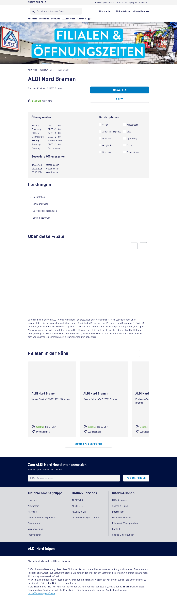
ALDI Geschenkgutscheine (85, 517)
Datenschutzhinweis (122, 517)
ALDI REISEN (79, 511)
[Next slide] (143, 245)
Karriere (32, 511)
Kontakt (116, 528)
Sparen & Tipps (120, 505)
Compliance (34, 523)
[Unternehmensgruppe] (126, 2)
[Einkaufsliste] (123, 11)
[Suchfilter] (56, 11)
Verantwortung (35, 528)
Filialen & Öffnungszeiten (125, 523)
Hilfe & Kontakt (120, 499)
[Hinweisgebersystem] (104, 2)
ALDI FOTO (77, 505)
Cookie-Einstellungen (123, 534)
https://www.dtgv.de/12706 (41, 593)
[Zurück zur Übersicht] (88, 444)
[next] (145, 353)
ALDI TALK (77, 499)
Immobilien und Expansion (41, 517)
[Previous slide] (134, 245)
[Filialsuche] (105, 11)
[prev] (136, 353)
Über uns (32, 499)
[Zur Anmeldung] (136, 478)
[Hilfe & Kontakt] (141, 11)
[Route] (119, 99)
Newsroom (33, 505)
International (34, 534)
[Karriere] (143, 2)
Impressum (118, 511)
